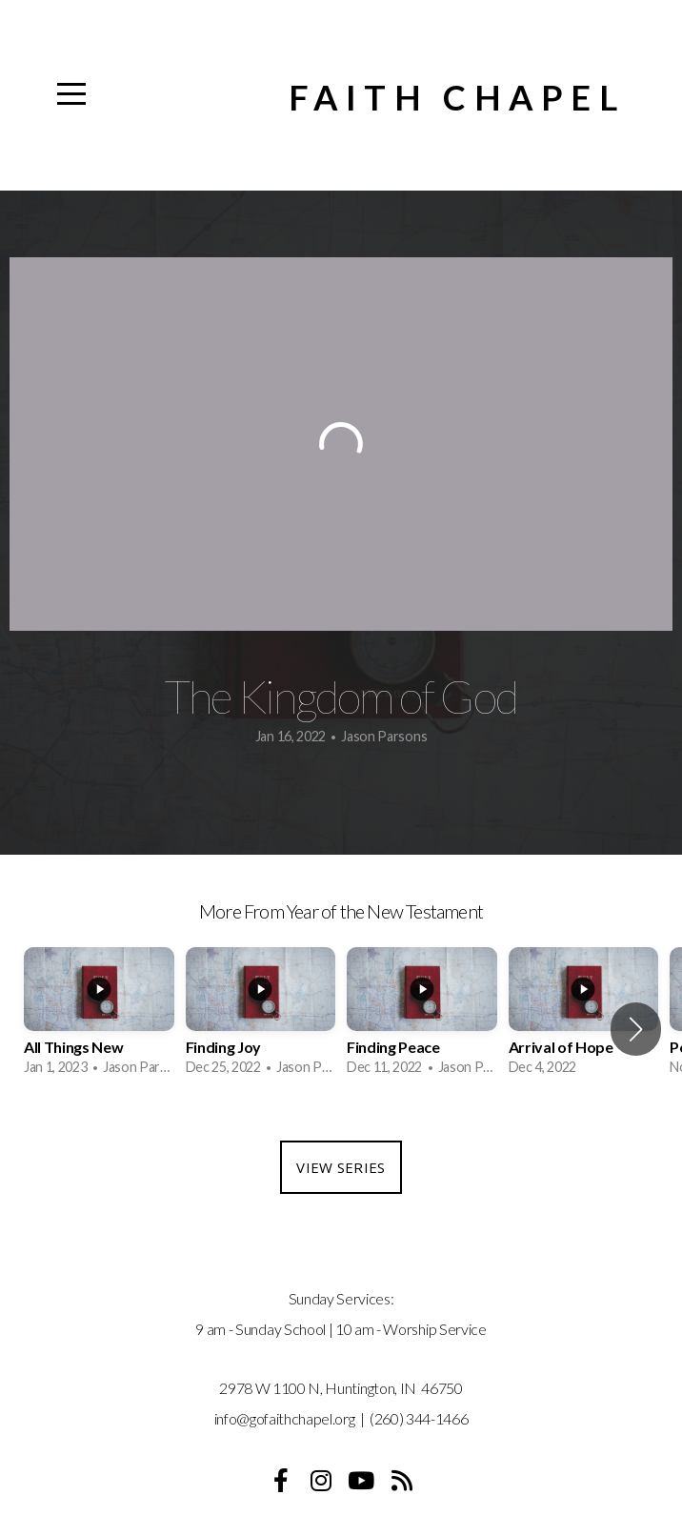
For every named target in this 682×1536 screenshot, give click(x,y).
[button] (636, 1029)
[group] (99, 1018)
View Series (340, 1167)
